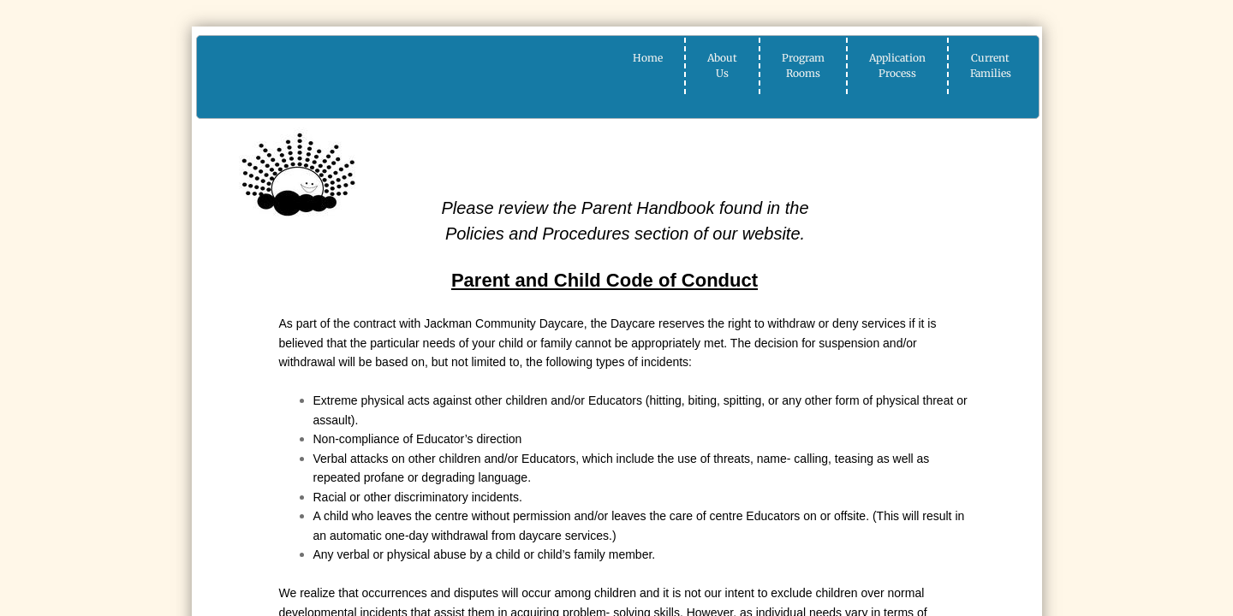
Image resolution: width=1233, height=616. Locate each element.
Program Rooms (803, 65)
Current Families (990, 65)
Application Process (897, 65)
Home (648, 57)
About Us (722, 65)
